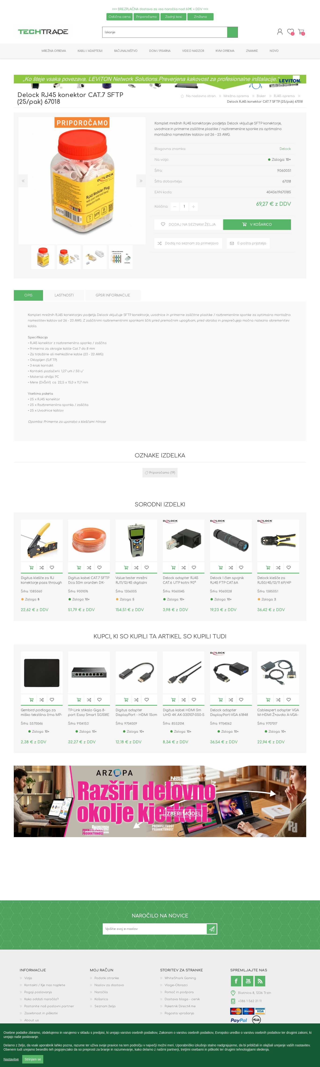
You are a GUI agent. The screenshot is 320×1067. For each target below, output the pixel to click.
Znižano (200, 17)
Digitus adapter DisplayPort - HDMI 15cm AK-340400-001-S (136, 714)
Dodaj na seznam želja (52, 567)
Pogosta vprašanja (179, 1013)
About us (31, 1020)
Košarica (301, 32)
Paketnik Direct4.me (180, 1006)
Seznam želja (105, 1006)
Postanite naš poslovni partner (49, 1006)
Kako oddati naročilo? (41, 999)
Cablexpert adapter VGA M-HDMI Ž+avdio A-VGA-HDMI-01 (278, 714)
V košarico (31, 567)
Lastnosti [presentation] (64, 295)
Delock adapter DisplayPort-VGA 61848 (229, 712)
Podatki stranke (107, 978)
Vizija (28, 978)
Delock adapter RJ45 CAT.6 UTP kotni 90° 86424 (180, 583)
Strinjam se (33, 1059)
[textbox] (164, 32)
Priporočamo (146, 17)
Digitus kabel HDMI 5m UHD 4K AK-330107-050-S (183, 712)
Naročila (101, 992)
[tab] (28, 295)
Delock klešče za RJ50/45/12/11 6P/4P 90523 (274, 583)
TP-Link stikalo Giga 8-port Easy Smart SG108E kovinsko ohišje (88, 714)
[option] (43, 257)
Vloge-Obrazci (176, 985)
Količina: (161, 207)
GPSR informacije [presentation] (113, 295)
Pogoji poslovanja (38, 992)
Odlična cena (120, 17)
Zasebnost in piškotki (41, 1013)
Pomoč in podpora (179, 992)
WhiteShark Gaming (180, 978)
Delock (285, 149)
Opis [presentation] (28, 295)
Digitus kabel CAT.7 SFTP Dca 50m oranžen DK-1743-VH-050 (88, 583)
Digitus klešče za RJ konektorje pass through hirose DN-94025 (41, 583)
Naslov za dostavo (109, 985)
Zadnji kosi (173, 17)
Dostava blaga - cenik (182, 999)
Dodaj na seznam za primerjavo (41, 567)
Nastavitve (11, 1059)
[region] (160, 1045)
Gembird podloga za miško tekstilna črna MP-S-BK (41, 714)
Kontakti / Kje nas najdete (44, 985)
